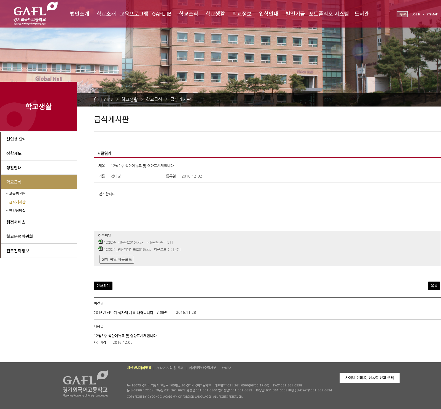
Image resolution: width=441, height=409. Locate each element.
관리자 (226, 368)
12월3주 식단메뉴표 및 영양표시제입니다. (126, 335)
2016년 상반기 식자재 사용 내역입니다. (124, 313)
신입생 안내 (16, 139)
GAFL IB (161, 13)
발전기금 (295, 13)
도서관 (361, 13)
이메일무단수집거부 (202, 368)
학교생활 (215, 13)
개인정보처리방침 (139, 368)
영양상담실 (17, 210)
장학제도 (13, 153)
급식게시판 (180, 99)
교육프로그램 (134, 13)
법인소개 (79, 13)
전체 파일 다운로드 (116, 259)
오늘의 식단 (17, 193)
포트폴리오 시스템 (329, 13)
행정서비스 (15, 222)
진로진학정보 (17, 250)
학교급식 (154, 99)
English (402, 14)
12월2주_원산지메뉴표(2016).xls (127, 249)
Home (107, 99)
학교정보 (242, 13)
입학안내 (268, 13)
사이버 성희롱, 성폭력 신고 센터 (369, 378)
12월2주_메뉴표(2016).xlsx (123, 242)
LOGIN (416, 14)
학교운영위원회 (19, 236)
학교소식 (188, 13)
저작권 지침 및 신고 (170, 368)
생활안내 (13, 167)
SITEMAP (432, 14)
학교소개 (106, 13)
